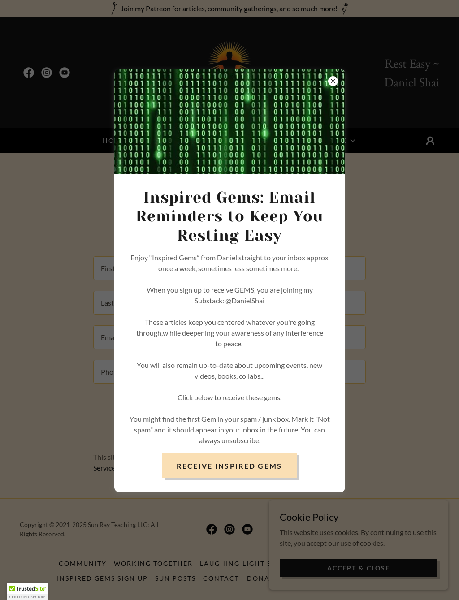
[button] (27, 591)
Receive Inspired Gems (229, 466)
